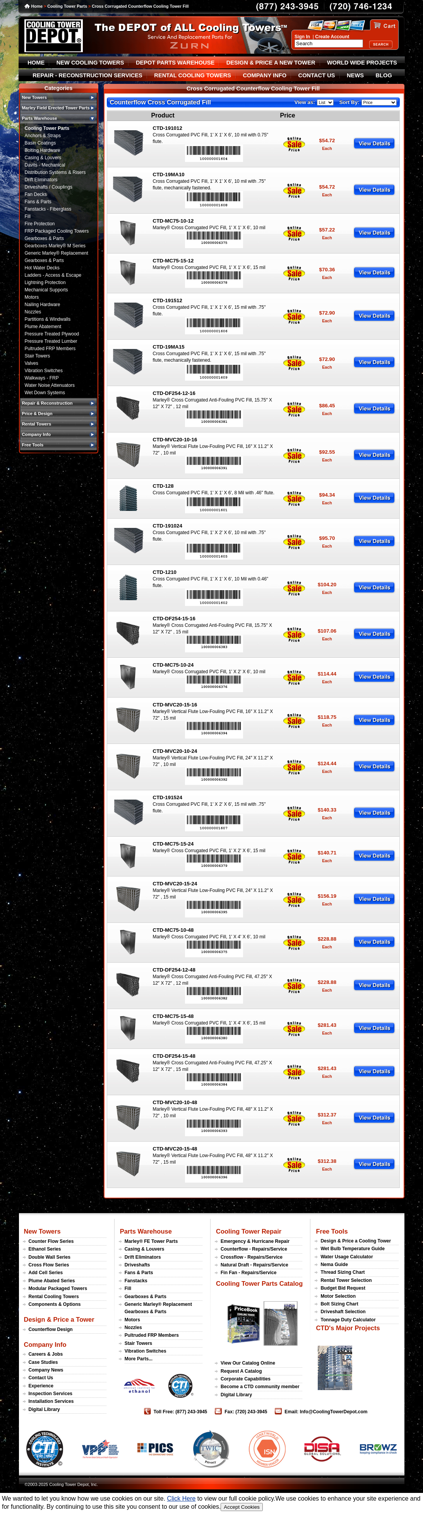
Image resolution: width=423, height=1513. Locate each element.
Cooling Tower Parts (67, 6)
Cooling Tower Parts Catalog (259, 1283)
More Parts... (139, 1359)
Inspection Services (51, 1393)
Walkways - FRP (42, 378)
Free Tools (332, 1231)
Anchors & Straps (43, 135)
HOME (36, 63)
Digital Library (44, 1409)
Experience (41, 1386)
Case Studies (43, 1362)
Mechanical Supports (46, 290)
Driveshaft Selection (342, 1311)
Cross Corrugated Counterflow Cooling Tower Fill (140, 6)
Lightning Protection (45, 282)
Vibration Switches (44, 370)
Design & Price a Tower (59, 1319)
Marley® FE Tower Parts (151, 1241)
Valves (31, 363)
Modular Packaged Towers (58, 1288)
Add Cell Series (46, 1272)
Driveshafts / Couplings (48, 187)
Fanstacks (136, 1280)
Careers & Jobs (46, 1354)
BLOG (383, 75)
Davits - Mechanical (45, 165)
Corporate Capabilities (246, 1379)
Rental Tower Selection (346, 1280)
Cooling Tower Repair (248, 1231)
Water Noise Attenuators (50, 385)
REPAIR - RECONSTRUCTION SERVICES (87, 75)
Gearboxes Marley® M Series (55, 245)
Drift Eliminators (41, 179)
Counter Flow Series (51, 1241)
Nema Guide (334, 1264)
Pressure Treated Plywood (52, 334)
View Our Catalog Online (248, 1363)
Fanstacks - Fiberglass (48, 209)
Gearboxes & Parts (44, 238)
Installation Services (51, 1401)
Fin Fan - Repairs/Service (249, 1272)
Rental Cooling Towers (54, 1296)
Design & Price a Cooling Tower (355, 1241)
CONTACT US (316, 75)
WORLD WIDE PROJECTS (362, 63)
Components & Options (55, 1304)
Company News (46, 1370)
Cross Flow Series (49, 1265)
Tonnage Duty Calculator (347, 1319)
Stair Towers (37, 356)
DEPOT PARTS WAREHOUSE (175, 63)
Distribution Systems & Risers (55, 172)
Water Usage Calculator (346, 1256)
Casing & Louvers (43, 157)
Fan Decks (36, 194)
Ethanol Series (45, 1249)
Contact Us (41, 1377)
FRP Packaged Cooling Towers (57, 231)
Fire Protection (40, 223)
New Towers (42, 1231)
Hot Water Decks (42, 268)
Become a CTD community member (260, 1386)
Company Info (45, 1344)
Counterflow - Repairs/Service (254, 1249)
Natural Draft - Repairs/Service (254, 1265)
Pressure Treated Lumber (51, 341)
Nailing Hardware (42, 304)
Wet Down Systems (45, 392)
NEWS (355, 75)
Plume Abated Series (52, 1280)
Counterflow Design (51, 1329)
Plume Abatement (43, 326)
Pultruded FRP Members (50, 348)
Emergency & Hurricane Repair (255, 1241)
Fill (28, 216)
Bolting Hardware (42, 150)
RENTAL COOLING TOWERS (192, 75)
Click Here (181, 1498)
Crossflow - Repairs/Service (252, 1257)
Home (37, 6)
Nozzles (33, 312)
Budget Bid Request (342, 1288)
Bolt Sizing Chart (339, 1304)
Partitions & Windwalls (48, 319)
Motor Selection (338, 1296)
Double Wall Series (49, 1257)
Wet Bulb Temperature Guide (352, 1248)
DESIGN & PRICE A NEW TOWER (270, 63)
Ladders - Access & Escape (53, 275)
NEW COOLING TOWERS (90, 63)
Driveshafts (137, 1265)
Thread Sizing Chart (342, 1272)
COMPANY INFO (264, 75)
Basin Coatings (40, 143)
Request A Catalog (241, 1371)
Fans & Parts (38, 201)
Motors (32, 297)
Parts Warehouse (146, 1231)
